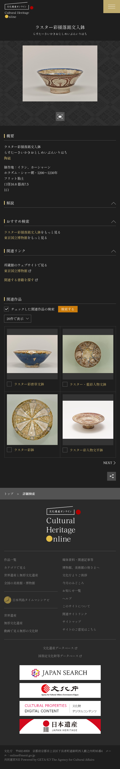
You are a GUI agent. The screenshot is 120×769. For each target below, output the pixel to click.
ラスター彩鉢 (24, 449)
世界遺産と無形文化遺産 (21, 575)
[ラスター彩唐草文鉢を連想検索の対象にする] (9, 384)
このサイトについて (76, 606)
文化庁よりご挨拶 (74, 575)
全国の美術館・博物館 (19, 583)
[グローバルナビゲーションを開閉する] (111, 6)
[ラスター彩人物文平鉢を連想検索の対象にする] (65, 450)
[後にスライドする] (109, 462)
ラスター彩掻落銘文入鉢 (22, 232)
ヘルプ (67, 598)
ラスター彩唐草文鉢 (29, 384)
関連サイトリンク (74, 614)
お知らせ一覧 (71, 590)
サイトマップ (71, 621)
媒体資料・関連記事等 (77, 559)
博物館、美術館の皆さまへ (81, 567)
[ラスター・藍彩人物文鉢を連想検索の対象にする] (65, 384)
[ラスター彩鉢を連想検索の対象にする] (9, 449)
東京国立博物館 (15, 237)
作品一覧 (10, 559)
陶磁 (7, 158)
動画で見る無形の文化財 (21, 631)
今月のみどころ (73, 583)
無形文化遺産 (13, 623)
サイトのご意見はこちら (79, 629)
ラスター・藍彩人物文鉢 (88, 384)
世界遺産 (10, 615)
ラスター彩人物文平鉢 (86, 450)
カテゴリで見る (15, 567)
